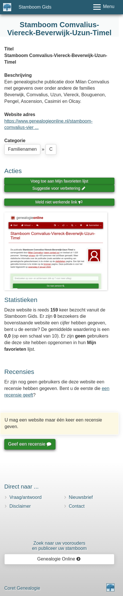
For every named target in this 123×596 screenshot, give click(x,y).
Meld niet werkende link (58, 202)
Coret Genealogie (22, 588)
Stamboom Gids (35, 7)
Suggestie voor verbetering (59, 188)
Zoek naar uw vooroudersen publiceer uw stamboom (59, 546)
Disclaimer (20, 506)
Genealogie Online (59, 558)
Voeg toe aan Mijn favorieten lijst (59, 181)
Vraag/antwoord (25, 497)
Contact (77, 506)
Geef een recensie (29, 444)
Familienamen (22, 149)
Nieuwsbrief (81, 497)
